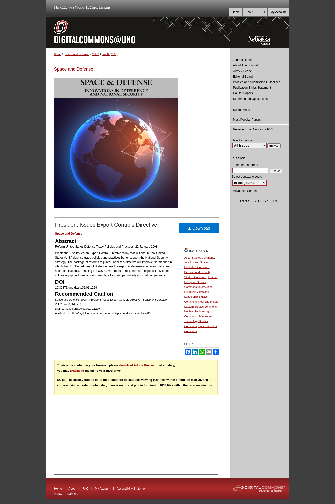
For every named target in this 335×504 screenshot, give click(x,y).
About (72, 488)
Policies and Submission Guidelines (256, 82)
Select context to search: (248, 176)
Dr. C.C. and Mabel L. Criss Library (81, 8)
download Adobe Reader (136, 365)
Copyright (72, 493)
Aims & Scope (242, 71)
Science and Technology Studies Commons (198, 321)
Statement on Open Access (251, 99)
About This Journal (245, 65)
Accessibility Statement (132, 488)
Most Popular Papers (247, 119)
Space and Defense (77, 54)
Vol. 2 (95, 54)
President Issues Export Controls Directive (106, 225)
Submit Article (242, 110)
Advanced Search (245, 191)
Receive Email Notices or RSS (253, 129)
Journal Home (242, 60)
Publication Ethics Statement (252, 87)
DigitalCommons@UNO (138, 32)
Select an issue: (242, 140)
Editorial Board (243, 76)
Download (199, 228)
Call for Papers (243, 93)
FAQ (85, 488)
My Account (102, 488)
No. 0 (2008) (109, 54)
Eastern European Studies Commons (201, 282)
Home (57, 54)
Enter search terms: (245, 165)
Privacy (58, 493)
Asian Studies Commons (199, 257)
